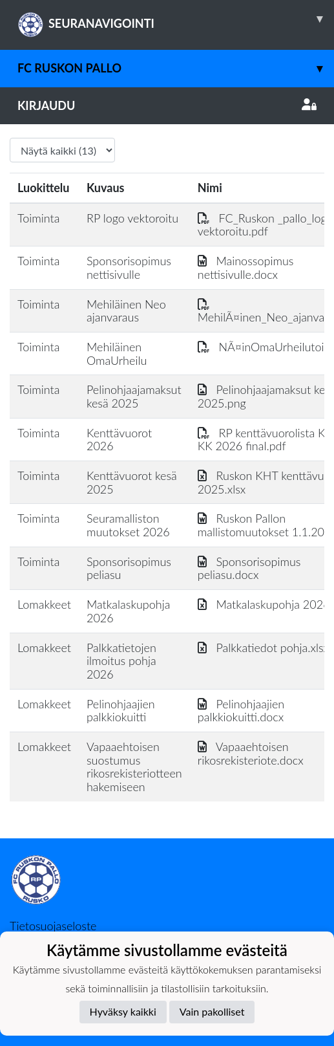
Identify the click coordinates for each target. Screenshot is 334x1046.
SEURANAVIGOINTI (175, 19)
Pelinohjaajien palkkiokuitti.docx (241, 711)
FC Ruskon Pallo (175, 68)
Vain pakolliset (212, 1011)
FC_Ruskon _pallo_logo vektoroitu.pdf (265, 225)
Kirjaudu (167, 105)
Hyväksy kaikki (123, 1011)
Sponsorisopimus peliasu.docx (249, 568)
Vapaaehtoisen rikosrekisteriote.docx (251, 753)
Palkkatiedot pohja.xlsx (263, 647)
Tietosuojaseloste (53, 926)
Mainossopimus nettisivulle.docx (246, 267)
